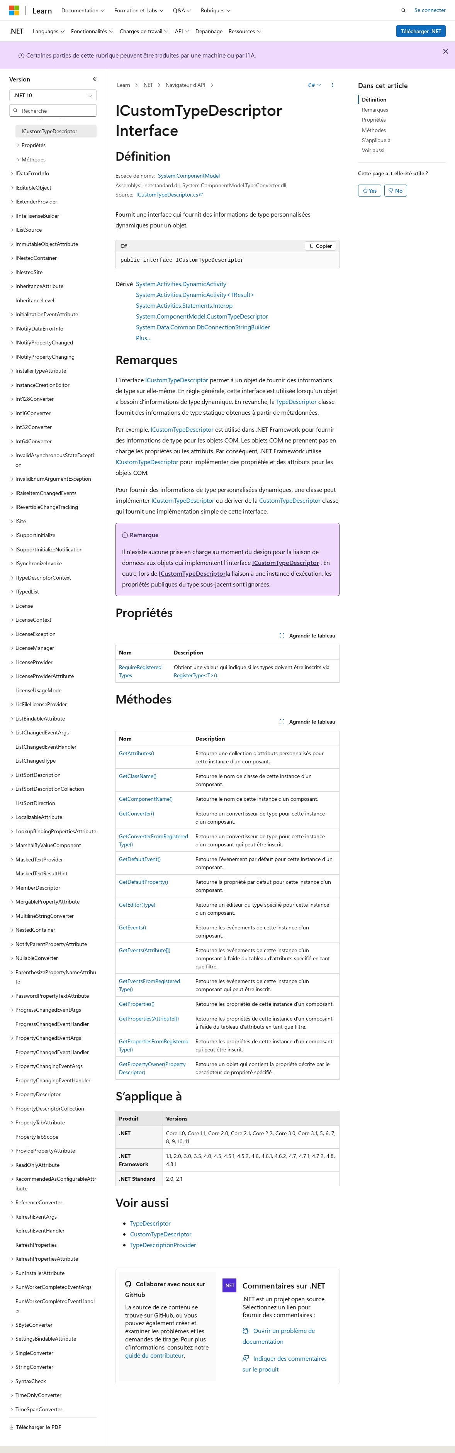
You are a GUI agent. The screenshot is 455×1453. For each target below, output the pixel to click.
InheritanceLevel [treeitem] (34, 300)
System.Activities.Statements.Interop (184, 305)
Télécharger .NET (421, 31)
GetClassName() (137, 776)
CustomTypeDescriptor (290, 500)
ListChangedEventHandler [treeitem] (45, 746)
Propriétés (374, 119)
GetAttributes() (136, 753)
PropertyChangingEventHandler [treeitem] (52, 1080)
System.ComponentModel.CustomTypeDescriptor (202, 316)
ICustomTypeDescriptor (176, 380)
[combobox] (53, 95)
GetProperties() (136, 1003)
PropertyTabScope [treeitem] (36, 1136)
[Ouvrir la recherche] (403, 10)
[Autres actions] (333, 85)
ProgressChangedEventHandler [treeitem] (52, 1023)
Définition (374, 99)
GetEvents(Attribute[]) (144, 950)
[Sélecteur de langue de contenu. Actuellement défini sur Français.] (26, 1440)
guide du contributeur (154, 1355)
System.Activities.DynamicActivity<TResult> (195, 294)
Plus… (144, 338)
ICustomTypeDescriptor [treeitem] (49, 131)
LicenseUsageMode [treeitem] (38, 690)
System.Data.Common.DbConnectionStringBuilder (203, 327)
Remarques (375, 109)
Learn (123, 84)
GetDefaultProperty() (143, 881)
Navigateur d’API (185, 84)
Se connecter (430, 10)
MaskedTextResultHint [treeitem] (41, 873)
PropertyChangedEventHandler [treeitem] (52, 1052)
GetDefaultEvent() (140, 859)
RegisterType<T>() (195, 675)
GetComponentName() (146, 798)
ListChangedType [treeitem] (35, 760)
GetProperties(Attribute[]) (149, 1018)
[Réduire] (95, 79)
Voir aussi (373, 150)
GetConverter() (136, 813)
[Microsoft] (14, 10)
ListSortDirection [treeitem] (35, 803)
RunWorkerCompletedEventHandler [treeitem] (55, 1305)
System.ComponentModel (189, 175)
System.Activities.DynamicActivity (181, 284)
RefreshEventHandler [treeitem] (40, 1230)
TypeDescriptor (296, 401)
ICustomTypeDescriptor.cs (167, 194)
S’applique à (376, 140)
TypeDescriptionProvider (163, 1245)
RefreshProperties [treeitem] (36, 1244)
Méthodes (374, 130)
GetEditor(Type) (137, 904)
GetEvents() (132, 927)
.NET (148, 84)
